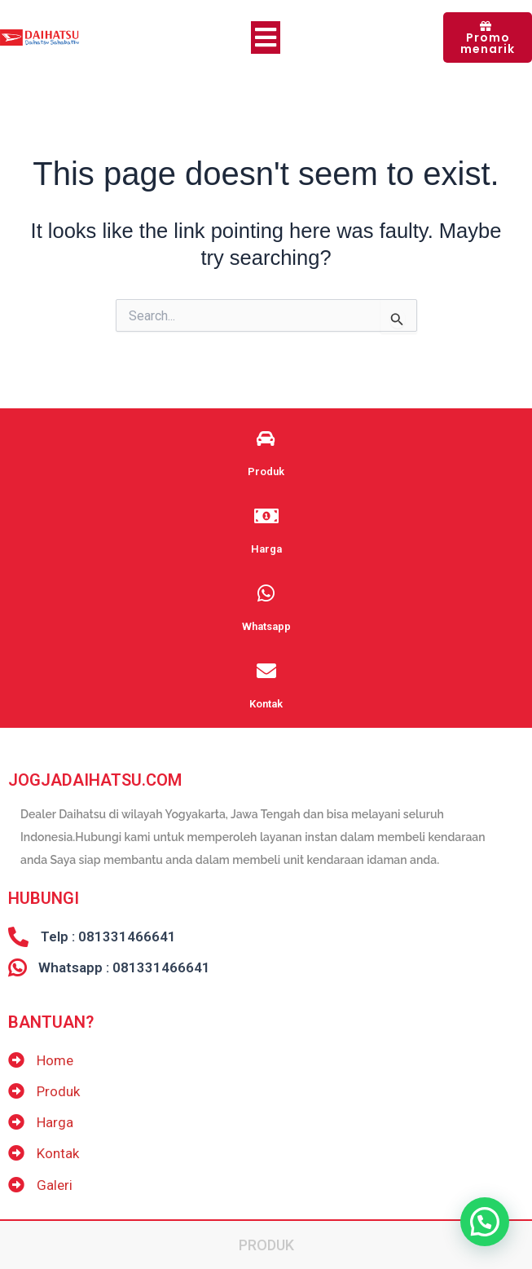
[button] (484, 1221)
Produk (266, 1245)
